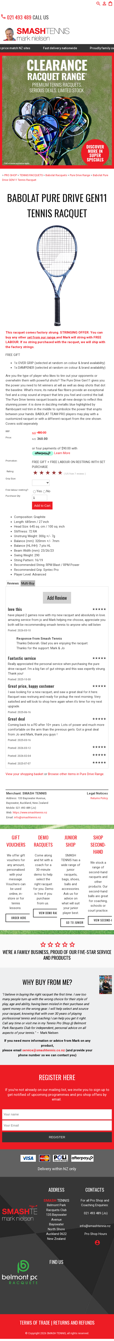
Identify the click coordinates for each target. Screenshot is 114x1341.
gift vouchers (15, 841)
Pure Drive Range (80, 175)
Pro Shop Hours (95, 1234)
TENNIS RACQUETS (31, 175)
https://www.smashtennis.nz (30, 812)
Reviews (13, 583)
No (46, 491)
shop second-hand (98, 844)
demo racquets (43, 841)
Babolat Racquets (56, 175)
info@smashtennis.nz (27, 817)
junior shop (70, 841)
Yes (37, 491)
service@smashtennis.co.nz (43, 1050)
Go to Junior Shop (78, 923)
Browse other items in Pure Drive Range (76, 774)
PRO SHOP (10, 175)
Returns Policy (99, 798)
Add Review (57, 597)
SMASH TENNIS (56, 1333)
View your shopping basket (24, 774)
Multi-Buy (27, 583)
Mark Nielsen (49, 1033)
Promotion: (12, 460)
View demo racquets (52, 913)
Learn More (62, 453)
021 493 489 (15, 17)
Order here (18, 918)
